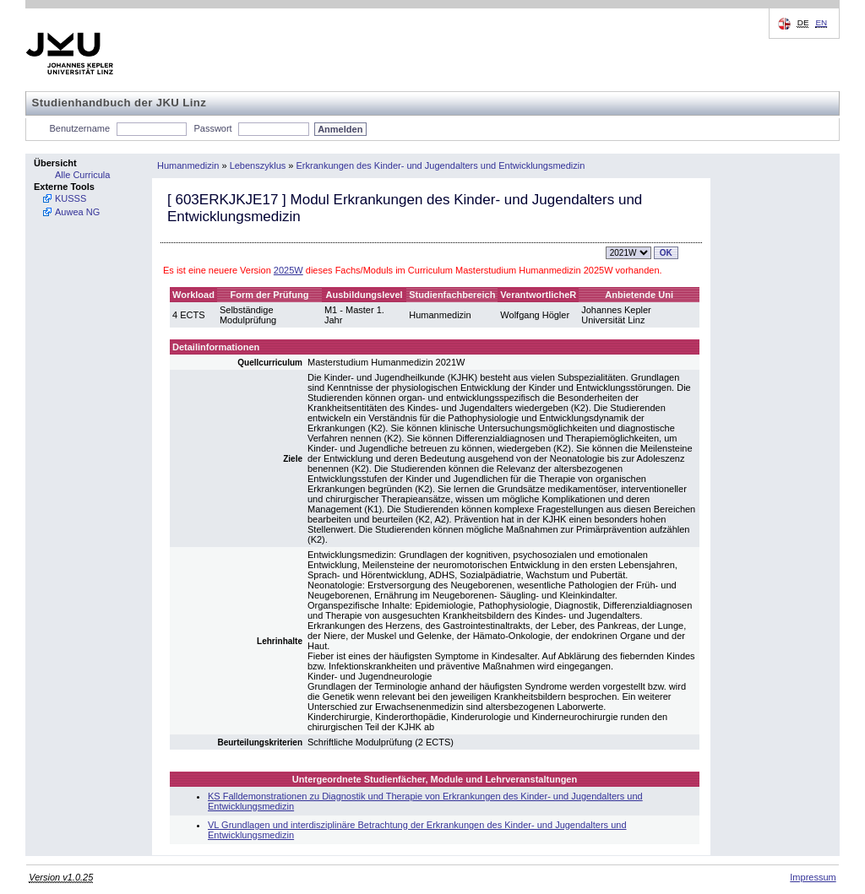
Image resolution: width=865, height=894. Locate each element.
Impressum (812, 877)
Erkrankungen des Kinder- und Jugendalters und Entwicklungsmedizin (440, 165)
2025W (288, 270)
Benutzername (80, 128)
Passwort (212, 128)
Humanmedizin (188, 165)
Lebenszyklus (258, 165)
